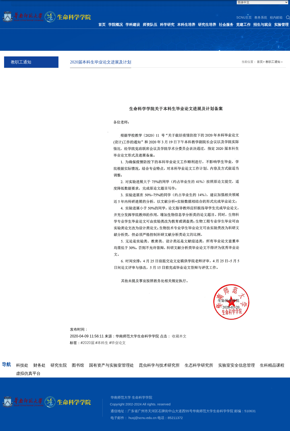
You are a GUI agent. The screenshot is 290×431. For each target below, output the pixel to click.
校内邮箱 (276, 17)
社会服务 (226, 25)
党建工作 (243, 25)
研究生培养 (207, 25)
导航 (6, 364)
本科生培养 (186, 25)
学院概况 (115, 25)
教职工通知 (273, 61)
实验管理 (281, 25)
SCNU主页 (244, 17)
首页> (261, 61)
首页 (102, 25)
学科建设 (133, 25)
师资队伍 (150, 25)
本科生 (102, 343)
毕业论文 (118, 343)
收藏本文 (179, 336)
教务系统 (260, 17)
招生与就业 (262, 25)
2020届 (88, 343)
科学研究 (167, 25)
